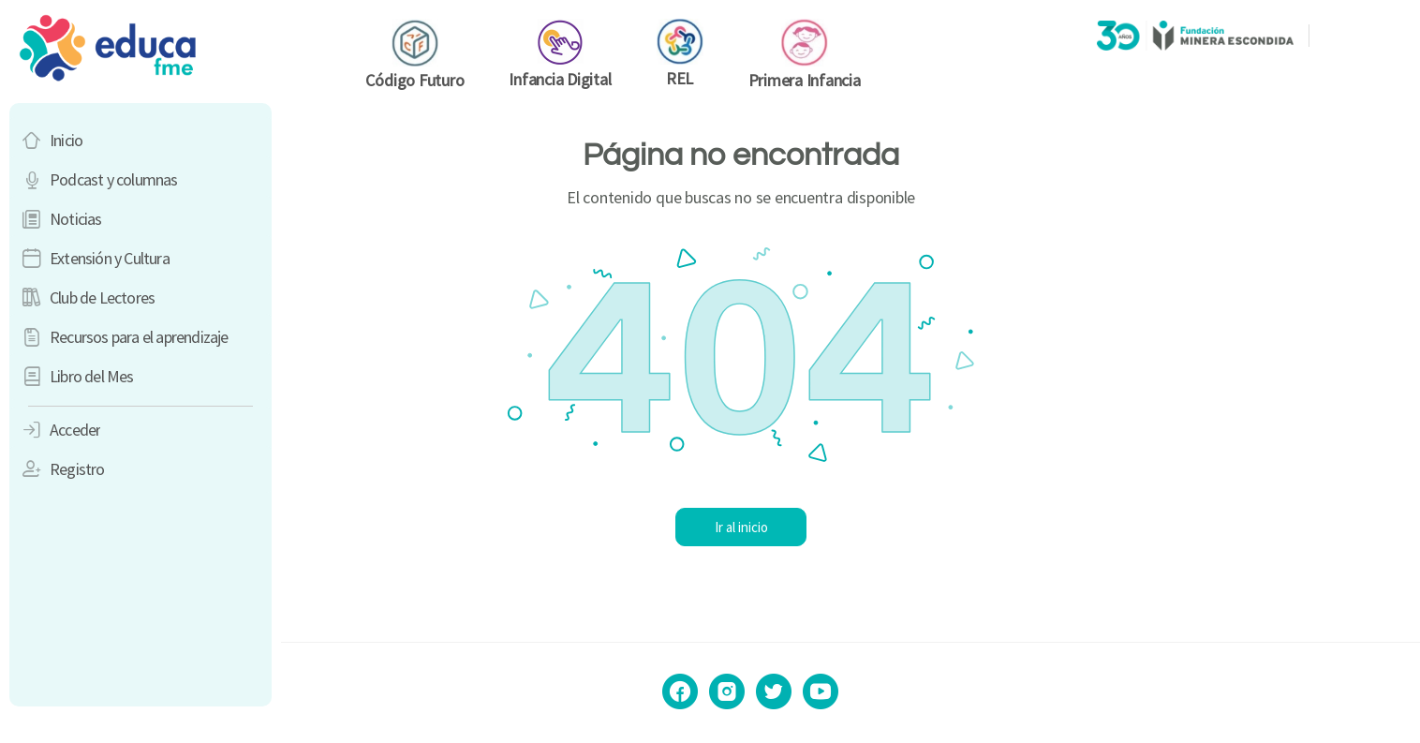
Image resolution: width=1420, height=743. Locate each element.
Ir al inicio (851, 527)
